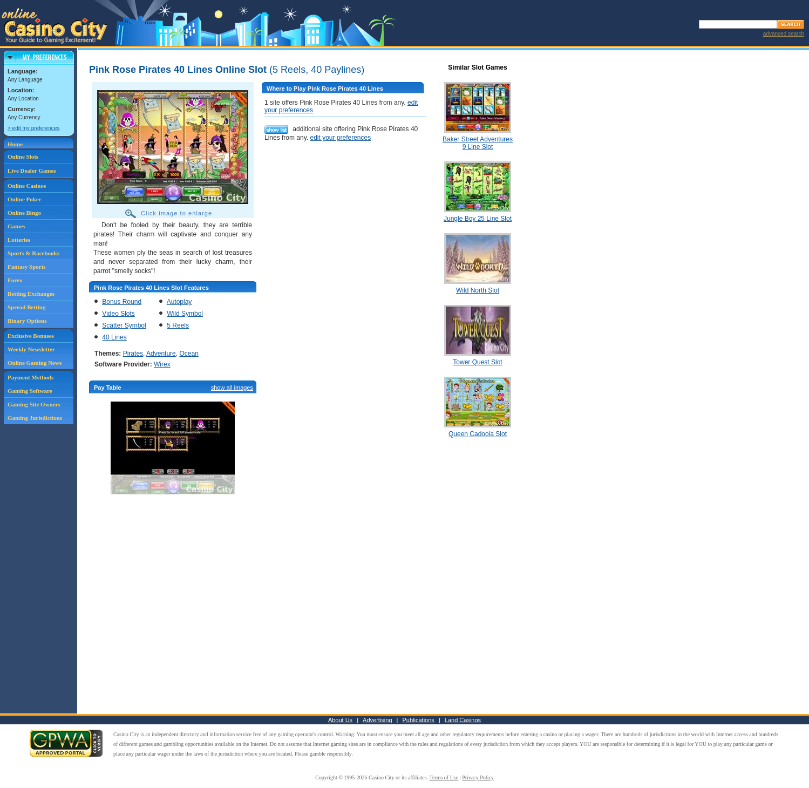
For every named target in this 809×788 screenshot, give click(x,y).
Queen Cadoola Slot (477, 434)
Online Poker (25, 199)
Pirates (133, 353)
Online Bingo (24, 212)
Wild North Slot (477, 290)
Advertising (377, 720)
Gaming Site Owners (34, 404)
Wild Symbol (185, 313)
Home (15, 144)
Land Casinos (463, 720)
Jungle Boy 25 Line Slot (478, 218)
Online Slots (23, 156)
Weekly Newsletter (31, 349)
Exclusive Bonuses (31, 335)
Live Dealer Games (32, 170)
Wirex (162, 364)
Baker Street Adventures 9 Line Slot (478, 143)
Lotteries (19, 239)
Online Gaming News (35, 362)
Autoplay (179, 301)
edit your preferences (340, 137)
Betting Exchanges (31, 293)
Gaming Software (30, 391)
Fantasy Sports (27, 266)
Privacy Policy (478, 777)
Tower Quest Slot (477, 362)
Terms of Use (444, 777)
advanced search (783, 34)
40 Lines (114, 337)
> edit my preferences (33, 128)
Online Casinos (27, 185)
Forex (15, 280)
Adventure (161, 353)
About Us (340, 720)
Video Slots (118, 313)
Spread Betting (26, 307)
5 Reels (178, 325)
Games (16, 226)
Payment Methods (30, 377)
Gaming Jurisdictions (35, 418)
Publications (418, 720)
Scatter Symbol (124, 325)
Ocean (188, 353)
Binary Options (27, 320)
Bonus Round (121, 301)
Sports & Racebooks (33, 253)
